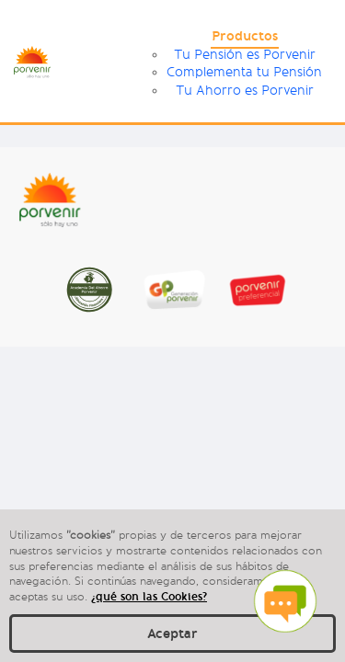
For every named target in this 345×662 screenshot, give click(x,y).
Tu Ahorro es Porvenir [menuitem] (245, 90)
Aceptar (172, 633)
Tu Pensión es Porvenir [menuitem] (245, 55)
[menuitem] (245, 38)
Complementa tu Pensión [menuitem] (244, 72)
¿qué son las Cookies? (149, 596)
